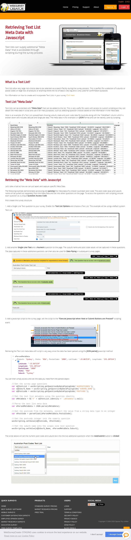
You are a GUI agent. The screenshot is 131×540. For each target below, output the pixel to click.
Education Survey (9, 525)
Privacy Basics (70, 519)
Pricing (75, 7)
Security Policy (71, 516)
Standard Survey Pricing (46, 506)
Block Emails (70, 528)
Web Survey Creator (13, 7)
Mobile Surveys (8, 512)
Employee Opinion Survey (12, 519)
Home (65, 7)
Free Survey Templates (11, 528)
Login (123, 7)
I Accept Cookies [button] (116, 534)
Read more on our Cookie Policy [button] (19, 536)
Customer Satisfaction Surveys (15, 516)
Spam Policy (69, 525)
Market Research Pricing (46, 509)
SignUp (110, 7)
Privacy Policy (70, 522)
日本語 (127, 2)
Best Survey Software (11, 509)
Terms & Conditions (72, 512)
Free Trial (39, 512)
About (96, 7)
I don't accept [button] (97, 534)
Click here (70, 95)
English (121, 2)
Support (86, 7)
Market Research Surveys (13, 522)
